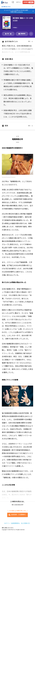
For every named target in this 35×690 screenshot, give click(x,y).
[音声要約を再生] (8, 34)
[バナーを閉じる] (33, 11)
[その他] (31, 34)
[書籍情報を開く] (21, 34)
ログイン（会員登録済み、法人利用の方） (17, 523)
